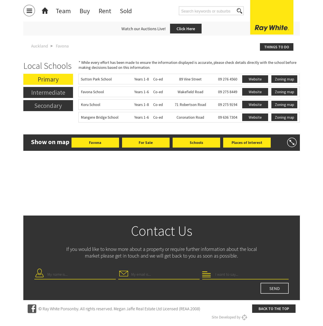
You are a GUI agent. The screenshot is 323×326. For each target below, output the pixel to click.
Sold (126, 11)
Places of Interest (247, 142)
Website (255, 79)
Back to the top (274, 308)
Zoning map (284, 79)
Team (63, 11)
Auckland (39, 46)
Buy (85, 11)
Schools (196, 142)
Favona (95, 142)
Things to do (276, 46)
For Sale (146, 142)
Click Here (186, 28)
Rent (105, 11)
